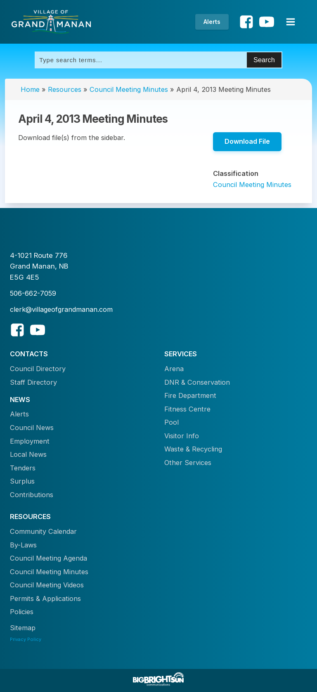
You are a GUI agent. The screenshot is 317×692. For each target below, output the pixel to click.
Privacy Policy (25, 639)
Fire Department (190, 395)
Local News (28, 454)
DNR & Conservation (197, 382)
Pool (171, 422)
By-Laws (23, 545)
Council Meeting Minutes (129, 89)
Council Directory (38, 369)
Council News (32, 427)
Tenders (22, 468)
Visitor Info (181, 436)
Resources (64, 89)
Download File (247, 141)
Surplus (22, 481)
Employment (30, 441)
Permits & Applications (45, 598)
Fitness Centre (187, 409)
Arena (174, 369)
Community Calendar (43, 531)
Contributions (31, 495)
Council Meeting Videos (47, 585)
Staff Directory (33, 382)
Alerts (211, 21)
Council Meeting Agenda (48, 558)
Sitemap (22, 628)
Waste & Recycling (193, 449)
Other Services (187, 462)
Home (30, 89)
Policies (21, 612)
